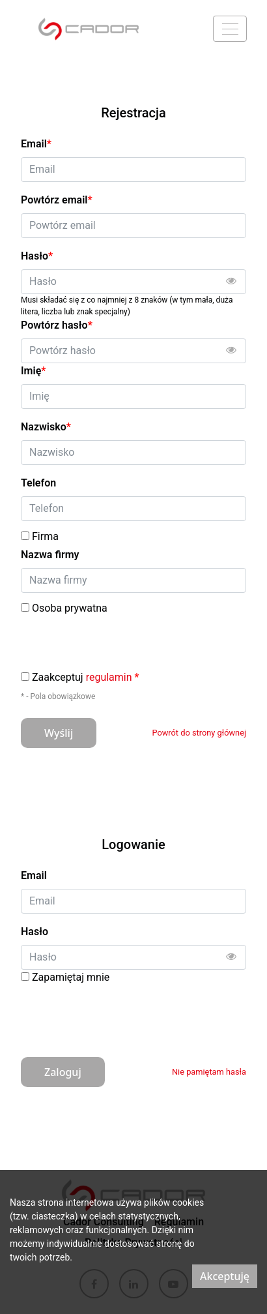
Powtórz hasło (56, 325)
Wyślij (58, 733)
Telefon (38, 483)
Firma (45, 536)
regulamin (109, 677)
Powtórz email (56, 200)
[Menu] (230, 29)
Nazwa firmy (50, 554)
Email (34, 875)
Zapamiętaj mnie (70, 977)
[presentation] (120, 1016)
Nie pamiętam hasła (209, 1072)
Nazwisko (46, 427)
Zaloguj (62, 1072)
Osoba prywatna (69, 608)
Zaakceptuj (85, 677)
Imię (33, 371)
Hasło (34, 931)
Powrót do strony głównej (199, 733)
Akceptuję (224, 1276)
